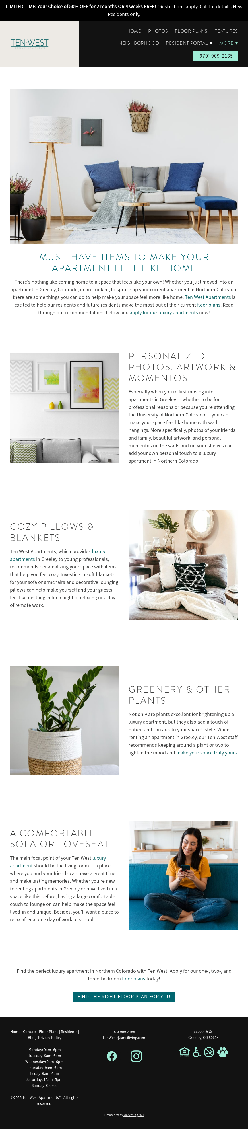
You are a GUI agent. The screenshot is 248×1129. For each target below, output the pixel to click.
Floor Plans (191, 31)
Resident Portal (189, 43)
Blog (32, 1037)
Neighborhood (139, 43)
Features (226, 31)
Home (134, 31)
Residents (69, 1031)
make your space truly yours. (207, 753)
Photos (158, 31)
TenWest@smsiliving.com (123, 1037)
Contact (29, 1031)
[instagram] (136, 1056)
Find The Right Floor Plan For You (124, 996)
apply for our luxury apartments (164, 312)
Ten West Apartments (208, 297)
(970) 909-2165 (215, 56)
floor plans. (209, 305)
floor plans (133, 979)
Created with (124, 1115)
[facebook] (111, 1056)
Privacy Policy (49, 1037)
